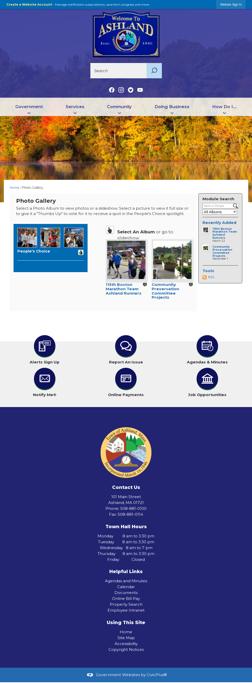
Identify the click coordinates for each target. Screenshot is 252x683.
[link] (231, 4)
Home (14, 187)
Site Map (126, 637)
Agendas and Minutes (126, 580)
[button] (154, 70)
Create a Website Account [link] (29, 4)
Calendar (126, 586)
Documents (126, 592)
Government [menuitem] (29, 106)
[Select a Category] (219, 211)
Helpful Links (126, 571)
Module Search (218, 198)
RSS (211, 277)
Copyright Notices (126, 649)
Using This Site (126, 622)
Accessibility (126, 643)
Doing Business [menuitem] (171, 106)
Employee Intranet (126, 610)
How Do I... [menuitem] (224, 106)
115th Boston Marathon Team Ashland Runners (123, 288)
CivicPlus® (157, 674)
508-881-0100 (133, 508)
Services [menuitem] (75, 106)
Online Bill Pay (126, 598)
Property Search (126, 604)
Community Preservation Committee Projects (165, 291)
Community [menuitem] (119, 106)
